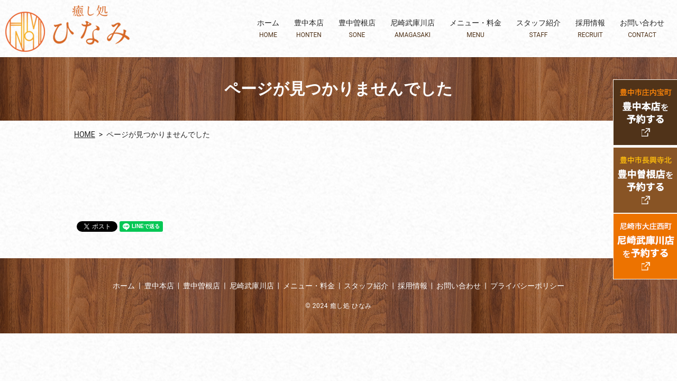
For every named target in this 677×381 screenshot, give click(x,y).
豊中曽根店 (357, 29)
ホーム (268, 29)
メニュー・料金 (475, 29)
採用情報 (590, 29)
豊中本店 (309, 29)
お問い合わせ (642, 29)
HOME (84, 134)
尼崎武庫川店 (412, 29)
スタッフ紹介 (538, 29)
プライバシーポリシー (527, 286)
